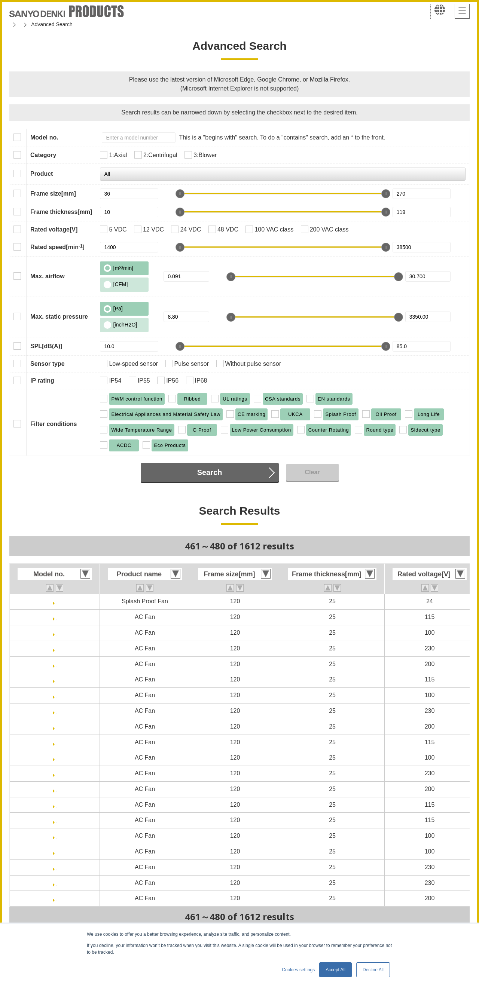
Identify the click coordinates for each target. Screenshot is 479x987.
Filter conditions (53, 424)
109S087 (56, 648)
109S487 (56, 711)
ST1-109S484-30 (56, 820)
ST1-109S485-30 (56, 851)
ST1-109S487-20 (56, 867)
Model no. (44, 137)
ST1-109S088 (56, 789)
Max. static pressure (59, 316)
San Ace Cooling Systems (64, 24)
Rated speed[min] (57, 246)
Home (16, 24)
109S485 (56, 695)
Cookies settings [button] (298, 969)
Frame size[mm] (53, 193)
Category (43, 155)
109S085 (56, 632)
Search (209, 472)
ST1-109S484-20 (56, 804)
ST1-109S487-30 (56, 883)
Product (41, 174)
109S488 (56, 726)
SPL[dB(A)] (46, 346)
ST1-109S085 (56, 757)
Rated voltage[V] (53, 229)
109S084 (56, 617)
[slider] (180, 193)
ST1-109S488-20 (56, 898)
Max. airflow (47, 276)
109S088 (56, 664)
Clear (312, 472)
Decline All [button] (373, 969)
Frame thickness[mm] (61, 212)
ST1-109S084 (56, 742)
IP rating (42, 380)
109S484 (56, 679)
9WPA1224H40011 (56, 601)
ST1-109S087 (56, 773)
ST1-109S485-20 (56, 836)
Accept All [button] (335, 969)
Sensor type (47, 364)
